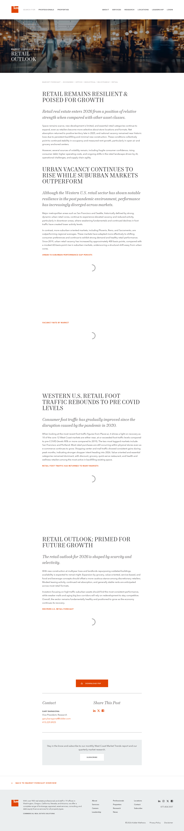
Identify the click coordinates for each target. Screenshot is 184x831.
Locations (143, 10)
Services (116, 10)
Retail (115, 82)
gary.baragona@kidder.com (56, 718)
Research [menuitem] (117, 808)
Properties (63, 10)
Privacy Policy (155, 823)
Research (129, 10)
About (105, 10)
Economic (68, 82)
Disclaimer (168, 823)
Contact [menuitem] (137, 804)
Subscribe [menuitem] (138, 808)
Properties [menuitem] (117, 804)
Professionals (46, 10)
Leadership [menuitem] (96, 812)
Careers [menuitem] (95, 808)
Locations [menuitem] (138, 801)
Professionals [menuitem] (118, 801)
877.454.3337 (167, 807)
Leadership (158, 10)
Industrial (90, 82)
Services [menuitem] (95, 804)
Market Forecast (51, 82)
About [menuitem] (94, 801)
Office (79, 82)
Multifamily (103, 82)
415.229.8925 (49, 722)
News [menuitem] (115, 812)
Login (170, 10)
